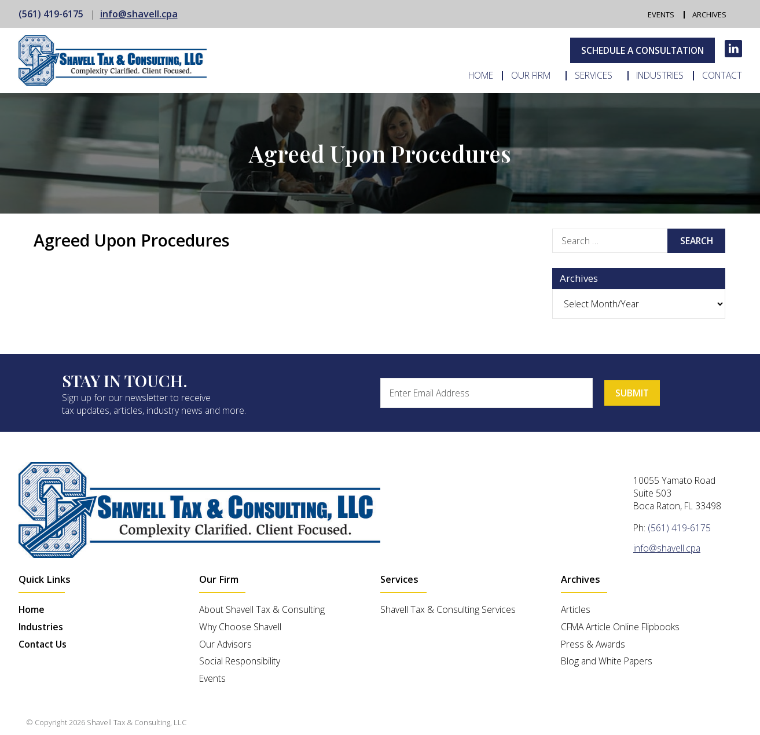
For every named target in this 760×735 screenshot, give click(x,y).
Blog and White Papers (606, 661)
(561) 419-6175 (51, 14)
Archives (710, 15)
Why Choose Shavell (240, 626)
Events (661, 15)
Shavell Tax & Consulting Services (448, 609)
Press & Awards (593, 644)
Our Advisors (225, 644)
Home (480, 75)
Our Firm (530, 75)
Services (593, 75)
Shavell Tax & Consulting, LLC (136, 722)
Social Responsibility (239, 661)
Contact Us (43, 644)
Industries (660, 75)
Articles (575, 609)
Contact (722, 75)
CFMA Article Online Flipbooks (620, 626)
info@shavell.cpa (139, 14)
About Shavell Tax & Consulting (262, 609)
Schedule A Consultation (642, 50)
